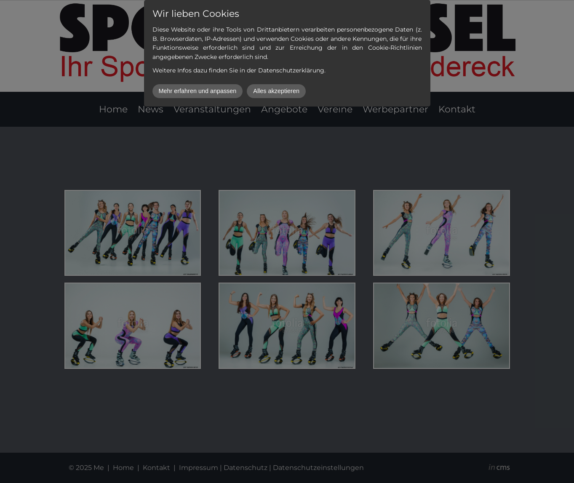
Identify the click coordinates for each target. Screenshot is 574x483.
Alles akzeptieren (276, 91)
